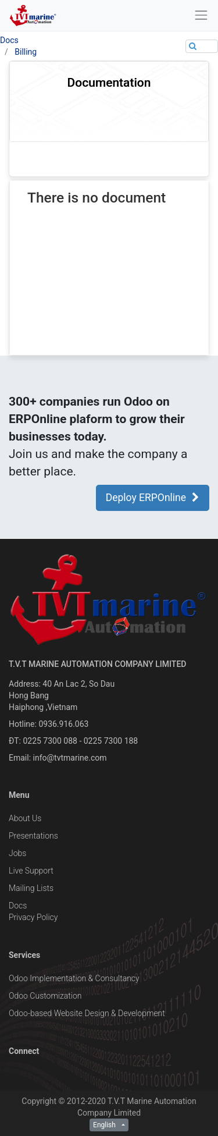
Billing (26, 51)
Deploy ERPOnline (152, 497)
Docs (9, 40)
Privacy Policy (33, 917)
